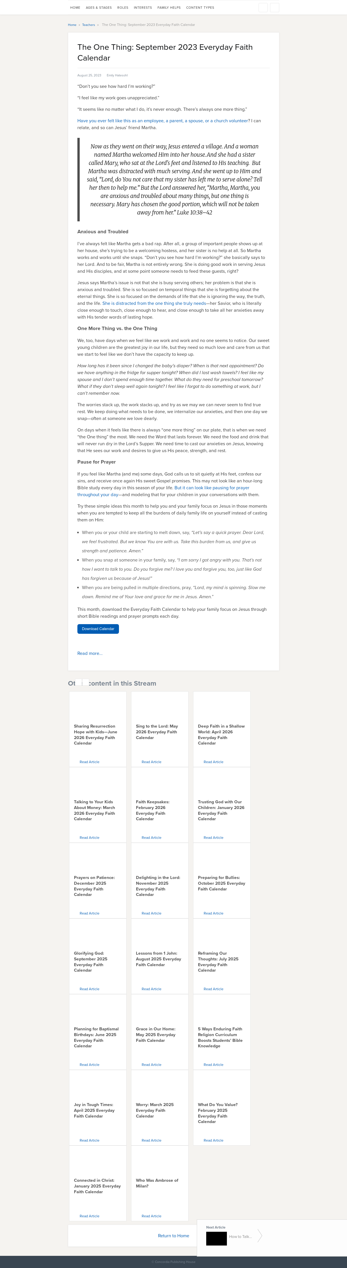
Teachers (89, 24)
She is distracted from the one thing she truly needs (154, 303)
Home (75, 7)
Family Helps (169, 7)
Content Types (200, 7)
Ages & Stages (99, 7)
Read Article (89, 762)
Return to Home (173, 1235)
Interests (143, 7)
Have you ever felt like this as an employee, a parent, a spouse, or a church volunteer (162, 120)
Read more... (90, 653)
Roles (122, 7)
